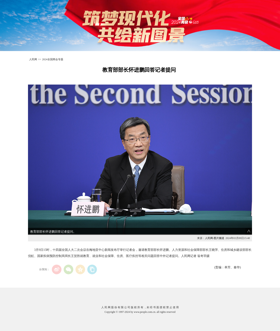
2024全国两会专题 (52, 59)
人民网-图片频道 (214, 238)
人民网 (33, 59)
